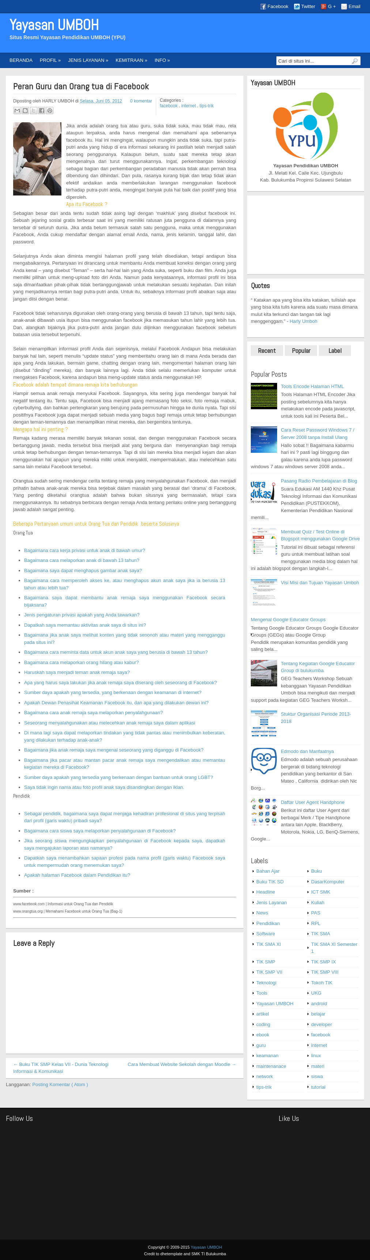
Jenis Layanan (271, 902)
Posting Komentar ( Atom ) (60, 1084)
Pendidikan (268, 923)
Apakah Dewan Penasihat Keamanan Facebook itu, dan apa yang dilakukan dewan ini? (116, 702)
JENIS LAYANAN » (88, 60)
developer (321, 1024)
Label (335, 350)
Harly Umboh (303, 321)
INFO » (162, 60)
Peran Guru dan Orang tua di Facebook (81, 86)
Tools (261, 993)
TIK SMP (265, 962)
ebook (262, 1034)
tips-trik (207, 105)
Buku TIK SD (270, 881)
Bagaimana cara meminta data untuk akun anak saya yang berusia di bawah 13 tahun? (116, 652)
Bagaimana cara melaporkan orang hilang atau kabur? (81, 662)
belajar (318, 1014)
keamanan (267, 1055)
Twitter (308, 6)
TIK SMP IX (323, 962)
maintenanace (271, 1066)
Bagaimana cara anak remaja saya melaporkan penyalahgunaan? (93, 712)
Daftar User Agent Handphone (312, 802)
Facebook (278, 6)
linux (316, 1055)
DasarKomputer (327, 881)
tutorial (318, 1087)
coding (263, 1024)
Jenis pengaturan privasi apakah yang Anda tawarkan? (82, 615)
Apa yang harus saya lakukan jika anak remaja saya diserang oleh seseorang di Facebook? (120, 682)
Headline (265, 892)
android (319, 1003)
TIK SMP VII (269, 972)
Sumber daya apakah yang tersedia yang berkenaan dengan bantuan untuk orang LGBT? (118, 777)
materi (317, 1066)
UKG (316, 993)
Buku (316, 871)
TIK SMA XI (268, 944)
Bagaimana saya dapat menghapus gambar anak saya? (83, 570)
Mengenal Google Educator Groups (288, 619)
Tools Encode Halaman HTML (312, 386)
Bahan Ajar (268, 871)
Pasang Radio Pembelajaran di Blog (319, 481)
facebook (169, 105)
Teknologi (266, 982)
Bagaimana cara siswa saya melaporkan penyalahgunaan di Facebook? (100, 831)
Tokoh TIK (321, 982)
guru (261, 1045)
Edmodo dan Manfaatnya (307, 751)
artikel (262, 1014)
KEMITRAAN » (131, 60)
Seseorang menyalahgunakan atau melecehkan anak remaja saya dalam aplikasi (109, 723)
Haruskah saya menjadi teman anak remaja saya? (77, 672)
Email (354, 6)
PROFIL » (50, 60)
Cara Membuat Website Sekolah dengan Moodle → (182, 1064)
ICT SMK (321, 892)
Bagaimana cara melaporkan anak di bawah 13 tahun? (81, 560)
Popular (301, 350)
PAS (315, 913)
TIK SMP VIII (325, 972)
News (262, 913)
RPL (315, 923)
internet (189, 105)
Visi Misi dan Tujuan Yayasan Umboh (320, 582)
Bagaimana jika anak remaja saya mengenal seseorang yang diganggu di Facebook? (114, 750)
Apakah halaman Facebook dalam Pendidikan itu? (77, 875)
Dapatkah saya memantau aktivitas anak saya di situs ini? (85, 625)
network (264, 1076)
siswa (317, 1076)
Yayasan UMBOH (54, 25)
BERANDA (21, 60)
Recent (267, 350)
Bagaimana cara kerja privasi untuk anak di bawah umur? (84, 550)
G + (332, 6)
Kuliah (317, 902)
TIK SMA (320, 933)
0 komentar (141, 101)
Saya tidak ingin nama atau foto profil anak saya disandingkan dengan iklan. (104, 787)
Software (265, 933)
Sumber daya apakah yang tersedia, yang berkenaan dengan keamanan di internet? (112, 692)
